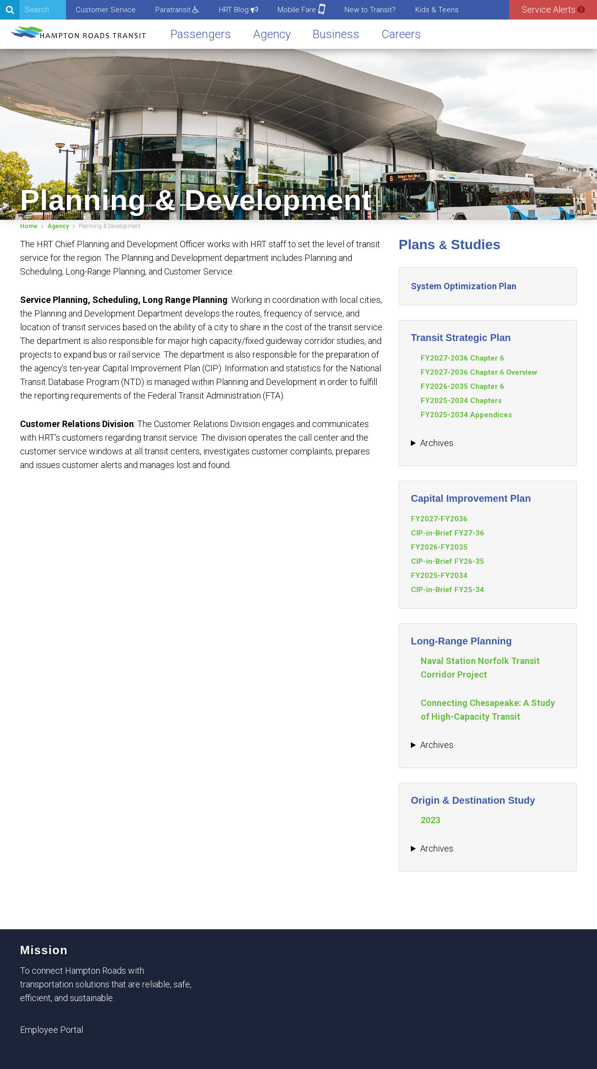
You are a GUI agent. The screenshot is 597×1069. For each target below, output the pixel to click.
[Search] (33, 10)
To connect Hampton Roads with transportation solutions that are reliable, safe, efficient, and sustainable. (106, 984)
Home (29, 226)
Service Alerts (553, 9)
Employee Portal (51, 1030)
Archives (436, 443)
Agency (272, 34)
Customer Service (106, 9)
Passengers (201, 34)
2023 (430, 820)
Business (336, 34)
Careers (401, 34)
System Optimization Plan (463, 286)
